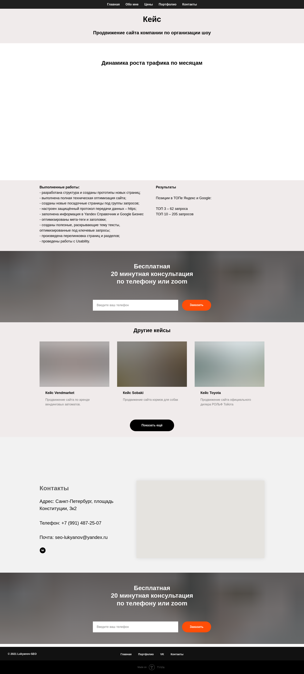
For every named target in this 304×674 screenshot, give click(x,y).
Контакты (189, 4)
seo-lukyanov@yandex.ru (81, 537)
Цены (148, 4)
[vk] (43, 550)
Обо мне (131, 4)
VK (162, 654)
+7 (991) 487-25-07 (81, 523)
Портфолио (168, 4)
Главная (113, 4)
